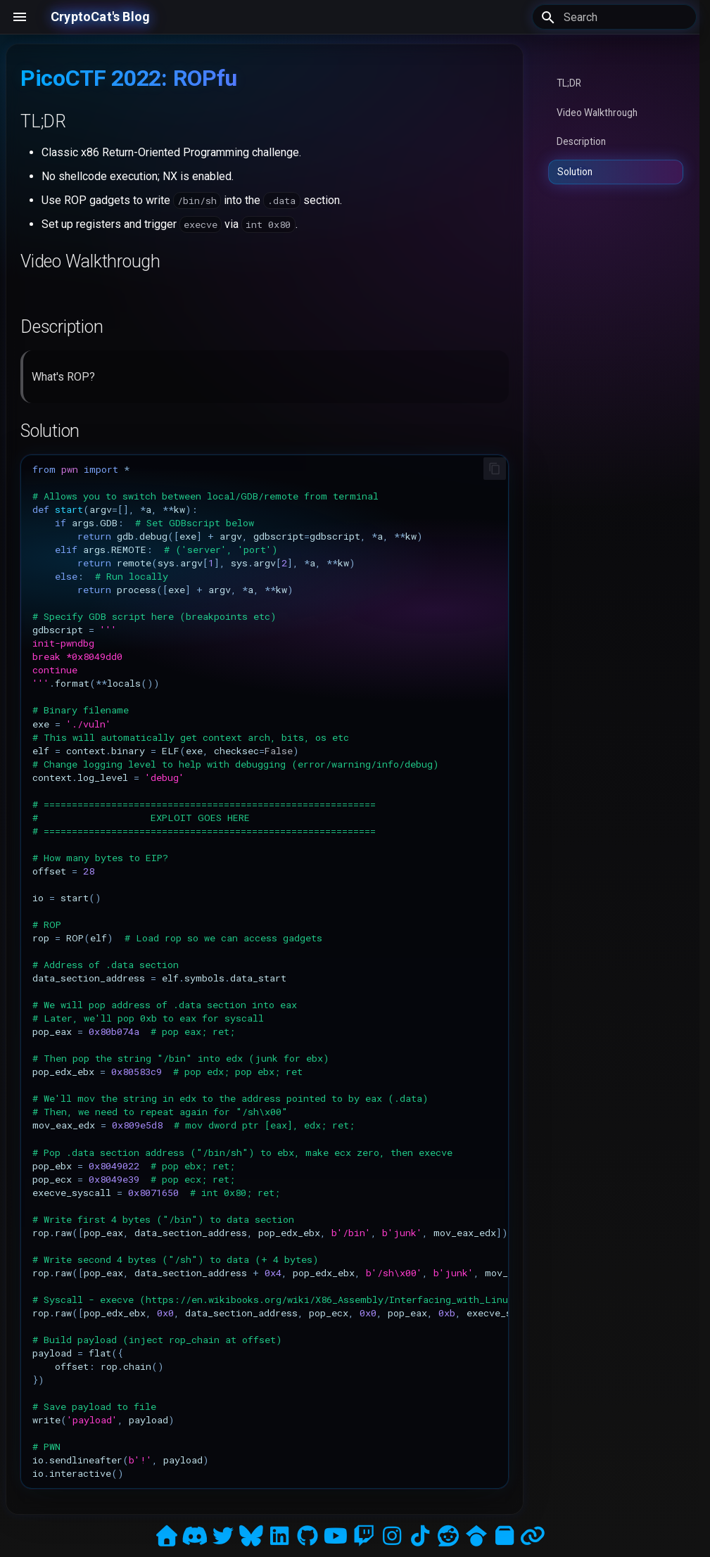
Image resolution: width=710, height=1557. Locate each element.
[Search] (614, 17)
